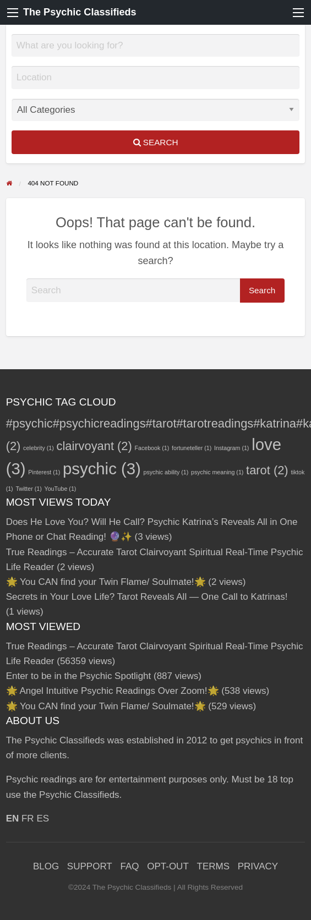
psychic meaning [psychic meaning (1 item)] (217, 472)
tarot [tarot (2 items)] (267, 470)
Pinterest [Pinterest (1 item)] (44, 472)
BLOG (46, 866)
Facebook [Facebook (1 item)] (152, 448)
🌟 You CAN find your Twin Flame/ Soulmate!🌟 (106, 582)
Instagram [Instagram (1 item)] (231, 448)
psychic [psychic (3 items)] (102, 468)
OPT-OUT (168, 866)
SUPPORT (89, 866)
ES (42, 818)
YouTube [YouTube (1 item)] (61, 488)
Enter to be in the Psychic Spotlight (78, 676)
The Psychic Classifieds (80, 12)
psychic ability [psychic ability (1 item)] (166, 472)
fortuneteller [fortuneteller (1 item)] (191, 448)
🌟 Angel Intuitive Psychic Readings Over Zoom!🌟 (112, 691)
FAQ (129, 866)
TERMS (213, 866)
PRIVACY (258, 866)
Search (155, 142)
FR (27, 818)
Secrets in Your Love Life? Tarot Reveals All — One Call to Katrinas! (147, 597)
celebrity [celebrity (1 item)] (38, 448)
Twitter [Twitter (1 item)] (28, 488)
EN (12, 818)
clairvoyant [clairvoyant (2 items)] (94, 446)
